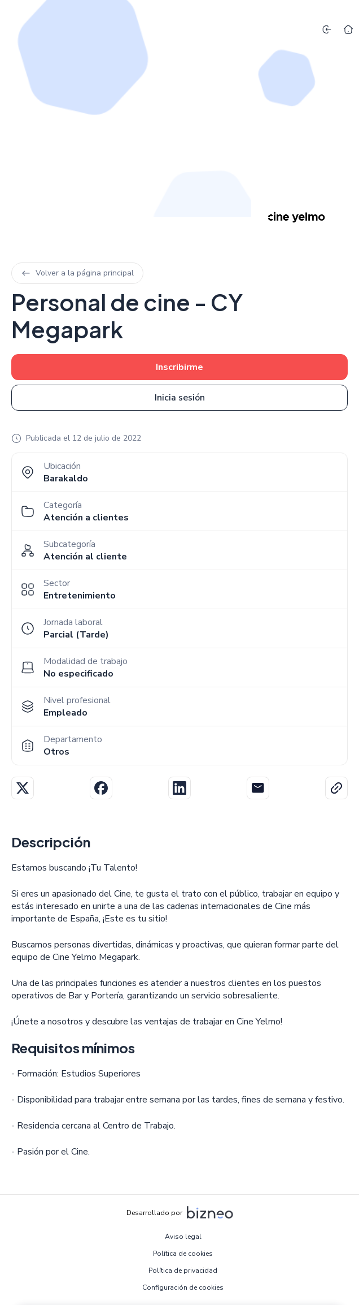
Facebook (101, 788)
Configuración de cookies (183, 1287)
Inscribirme (179, 367)
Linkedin (179, 788)
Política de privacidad (182, 1270)
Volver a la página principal (77, 273)
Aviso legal (183, 1236)
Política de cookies (183, 1253)
